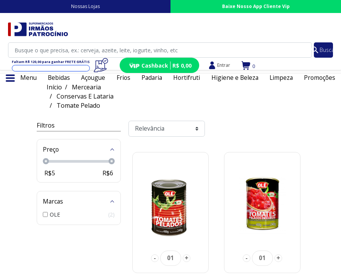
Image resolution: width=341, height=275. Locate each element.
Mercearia (86, 87)
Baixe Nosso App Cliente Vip (256, 6)
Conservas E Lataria (85, 96)
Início (54, 87)
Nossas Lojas (85, 6)
